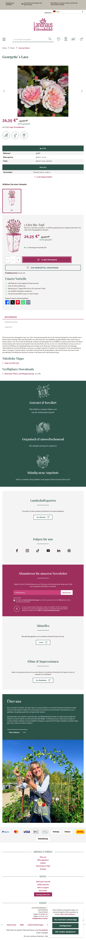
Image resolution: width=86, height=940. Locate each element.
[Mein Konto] (65, 39)
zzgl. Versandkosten (17, 127)
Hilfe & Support (43, 887)
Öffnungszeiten (43, 859)
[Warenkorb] (73, 39)
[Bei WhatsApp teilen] (23, 302)
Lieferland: (47, 13)
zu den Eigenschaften (43, 177)
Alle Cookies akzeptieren (65, 931)
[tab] (43, 316)
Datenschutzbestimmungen (31, 600)
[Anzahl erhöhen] (18, 259)
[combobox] (28, 39)
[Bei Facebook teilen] (7, 302)
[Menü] (4, 39)
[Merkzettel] (57, 39)
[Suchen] (48, 39)
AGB (60, 600)
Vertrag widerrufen (43, 894)
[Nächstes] (82, 91)
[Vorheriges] (4, 91)
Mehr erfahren (14, 732)
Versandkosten (43, 929)
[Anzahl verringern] (7, 259)
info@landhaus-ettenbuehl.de (43, 918)
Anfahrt (43, 862)
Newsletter (43, 890)
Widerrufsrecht (43, 884)
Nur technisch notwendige (65, 919)
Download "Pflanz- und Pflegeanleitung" (19, 373)
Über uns (43, 856)
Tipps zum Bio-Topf (11, 362)
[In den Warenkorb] (47, 259)
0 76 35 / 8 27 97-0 (46, 914)
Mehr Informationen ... (68, 914)
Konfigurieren (65, 925)
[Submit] (67, 592)
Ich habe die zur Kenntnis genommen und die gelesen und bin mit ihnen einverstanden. (43, 600)
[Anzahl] (13, 259)
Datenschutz (11, 924)
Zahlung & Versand (43, 881)
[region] (43, 91)
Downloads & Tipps (43, 865)
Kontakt (43, 868)
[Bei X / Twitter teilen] (12, 302)
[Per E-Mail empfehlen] (28, 302)
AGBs (22, 924)
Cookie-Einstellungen (35, 924)
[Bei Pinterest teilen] (17, 302)
